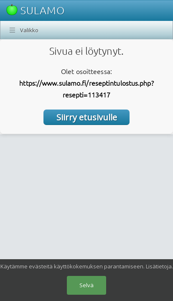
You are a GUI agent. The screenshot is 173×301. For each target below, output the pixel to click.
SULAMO (35, 10)
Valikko (29, 30)
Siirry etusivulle (86, 117)
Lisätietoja (159, 266)
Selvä (86, 285)
